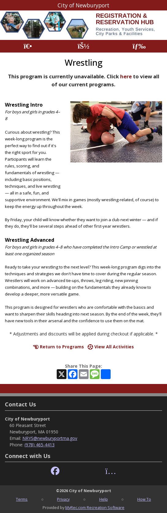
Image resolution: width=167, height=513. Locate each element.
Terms (22, 499)
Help (103, 499)
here (126, 76)
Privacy (63, 499)
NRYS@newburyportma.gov (49, 438)
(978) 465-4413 (40, 445)
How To (144, 499)
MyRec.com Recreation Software (94, 507)
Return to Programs (58, 347)
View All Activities (111, 347)
